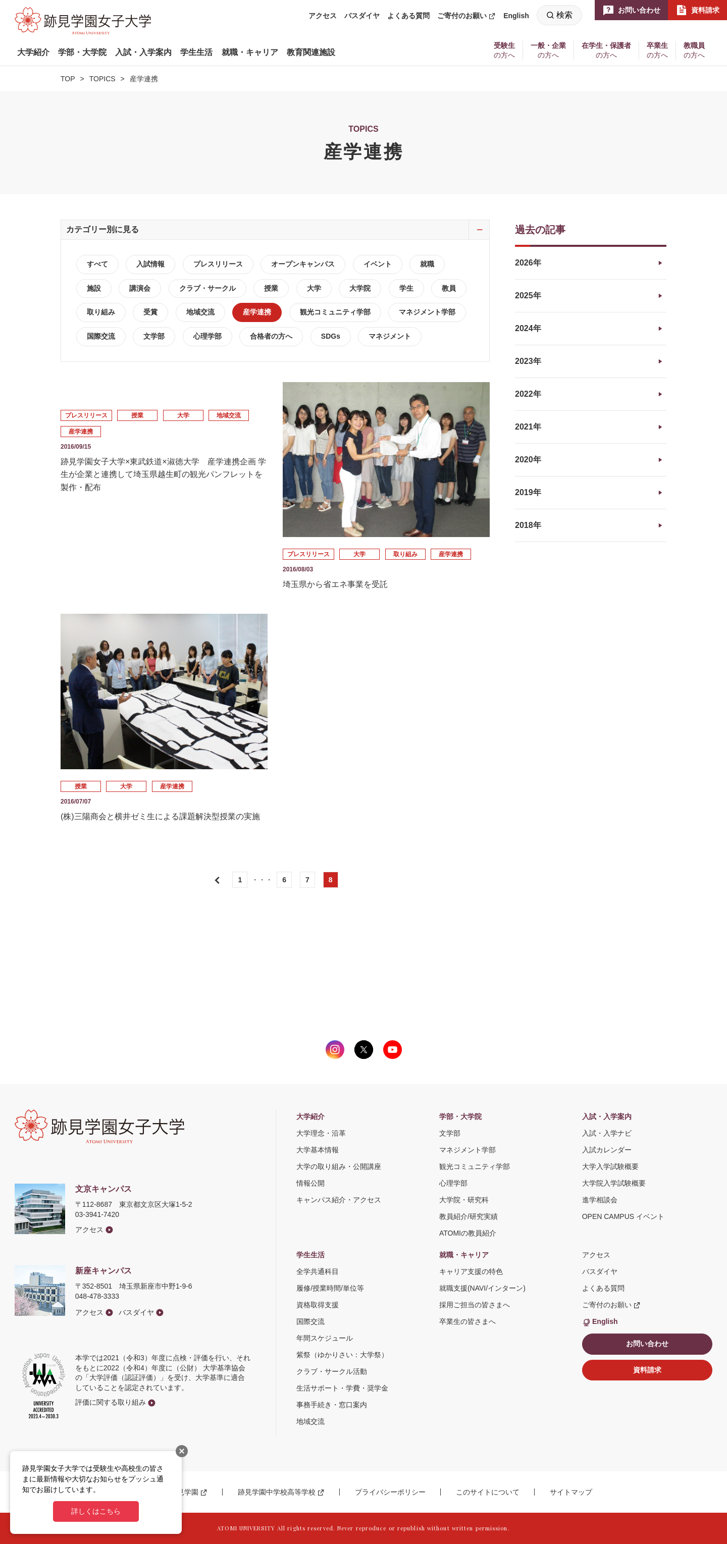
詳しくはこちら (96, 1511)
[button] (33, 52)
